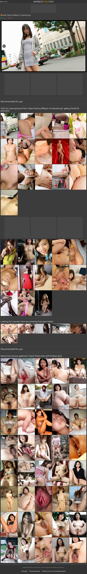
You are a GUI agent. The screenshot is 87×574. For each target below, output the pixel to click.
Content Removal (34, 571)
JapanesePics (43, 1)
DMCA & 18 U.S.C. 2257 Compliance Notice (54, 571)
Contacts (24, 571)
